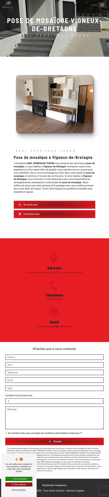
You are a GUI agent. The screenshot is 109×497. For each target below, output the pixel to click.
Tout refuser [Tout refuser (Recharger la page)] (19, 484)
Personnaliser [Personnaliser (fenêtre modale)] (19, 490)
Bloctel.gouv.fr (93, 469)
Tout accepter (19, 479)
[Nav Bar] (102, 5)
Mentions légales (75, 490)
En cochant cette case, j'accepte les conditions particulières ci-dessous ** (45, 433)
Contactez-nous (28, 214)
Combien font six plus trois (18, 395)
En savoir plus (27, 204)
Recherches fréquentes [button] (54, 485)
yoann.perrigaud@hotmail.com (54, 323)
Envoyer (58, 441)
